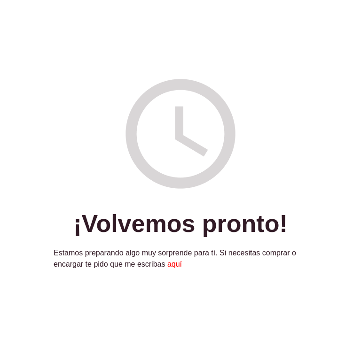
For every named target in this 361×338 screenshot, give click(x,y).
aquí (174, 264)
